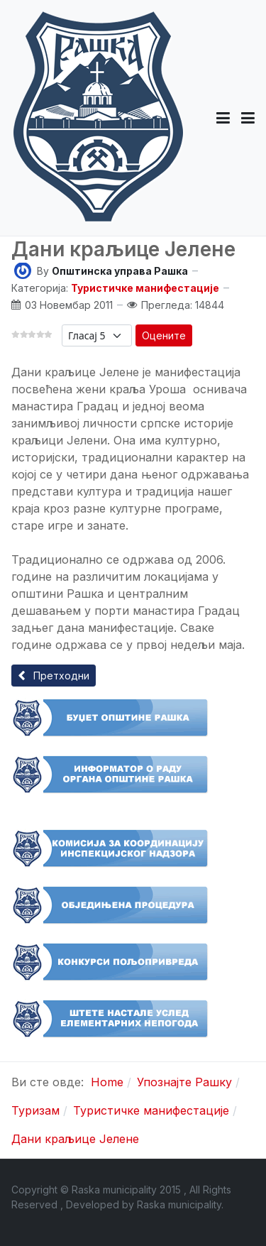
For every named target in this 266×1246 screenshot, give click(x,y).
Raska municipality (179, 1204)
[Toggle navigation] (248, 118)
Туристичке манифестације (145, 288)
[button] (223, 118)
